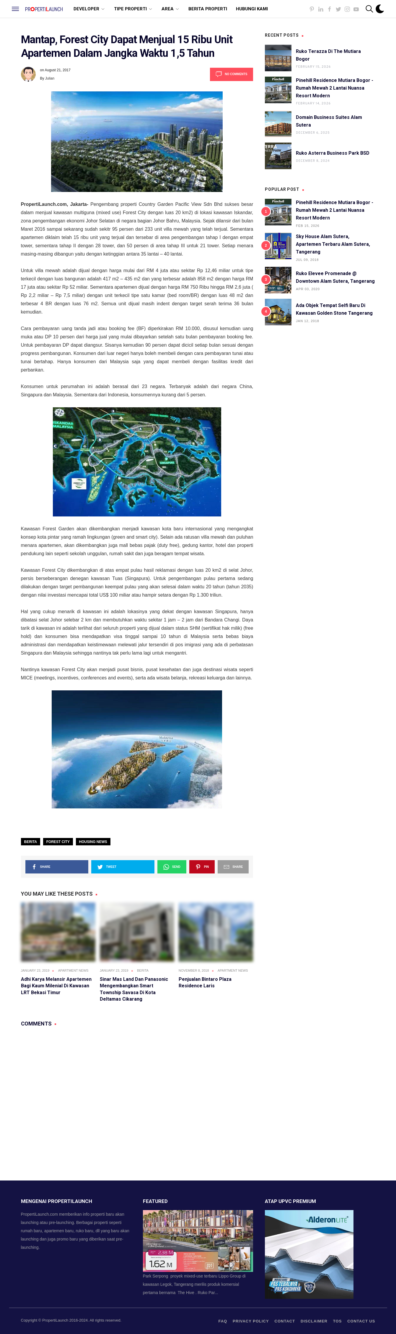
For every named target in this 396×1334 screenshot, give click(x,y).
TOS (337, 1321)
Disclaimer (314, 1321)
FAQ (222, 1321)
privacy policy (251, 1321)
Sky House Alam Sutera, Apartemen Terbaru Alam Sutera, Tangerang (333, 244)
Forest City (58, 842)
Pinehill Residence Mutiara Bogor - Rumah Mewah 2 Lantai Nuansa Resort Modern (334, 87)
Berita (30, 842)
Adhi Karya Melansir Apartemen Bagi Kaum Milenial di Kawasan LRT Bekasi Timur (56, 985)
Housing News (93, 842)
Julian (49, 78)
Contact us (361, 1321)
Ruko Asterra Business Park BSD (332, 153)
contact (285, 1321)
